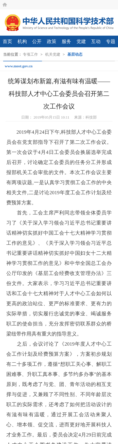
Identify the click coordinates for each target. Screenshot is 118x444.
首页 (7, 41)
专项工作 (30, 54)
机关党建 (52, 54)
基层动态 (74, 54)
